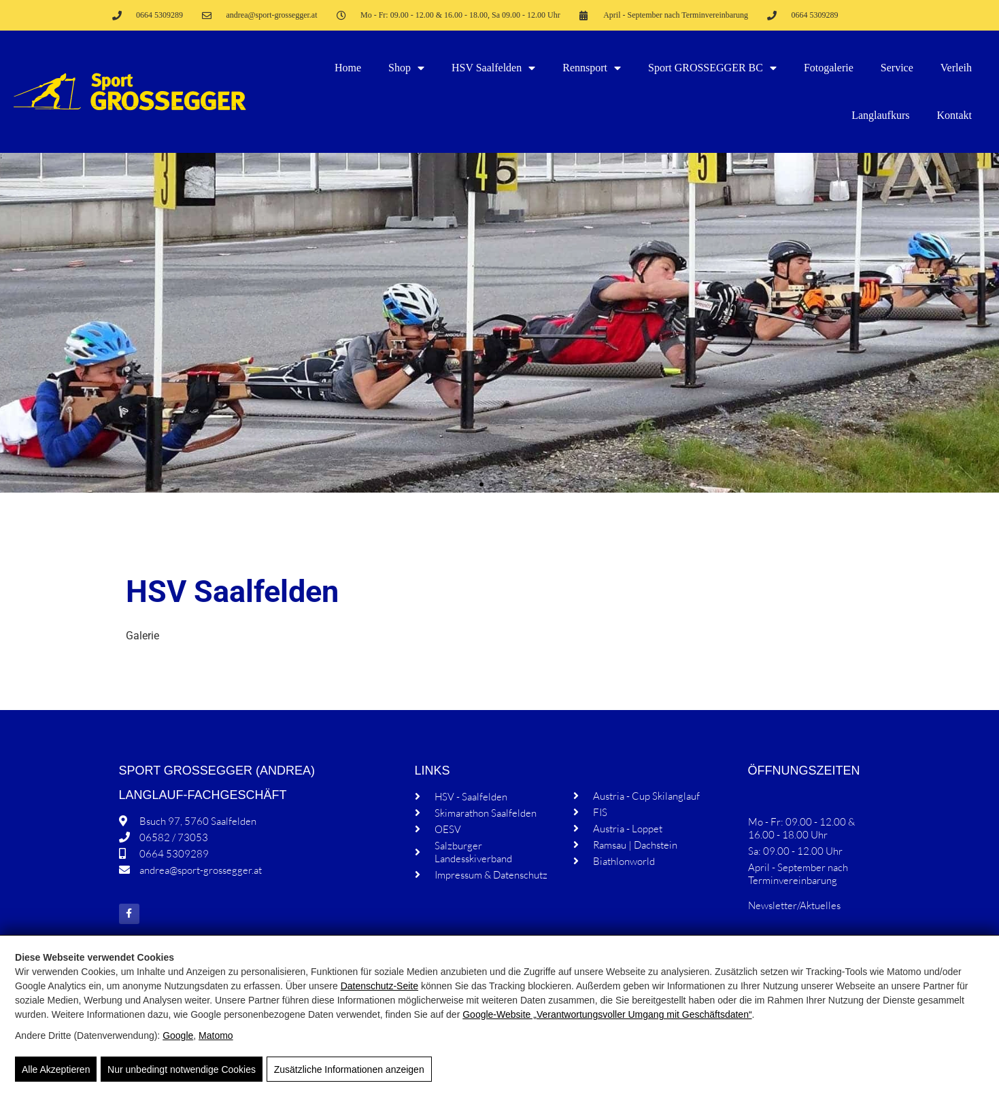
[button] (481, 484)
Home (348, 67)
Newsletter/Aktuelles (794, 905)
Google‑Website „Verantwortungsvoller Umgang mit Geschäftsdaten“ (606, 1015)
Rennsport (591, 68)
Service (897, 67)
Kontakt (954, 115)
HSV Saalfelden (493, 68)
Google (178, 1036)
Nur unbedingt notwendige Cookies (181, 1070)
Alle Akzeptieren (56, 1070)
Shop (406, 68)
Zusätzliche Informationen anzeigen (348, 1070)
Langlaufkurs (880, 115)
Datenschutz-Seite (379, 986)
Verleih (956, 67)
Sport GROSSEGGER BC (712, 68)
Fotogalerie (828, 67)
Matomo (216, 1036)
